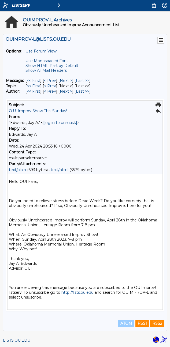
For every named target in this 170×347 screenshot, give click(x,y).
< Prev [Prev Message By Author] (50, 91)
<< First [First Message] (33, 80)
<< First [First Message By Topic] (33, 86)
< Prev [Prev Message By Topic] (50, 86)
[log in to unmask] (60, 122)
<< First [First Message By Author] (33, 91)
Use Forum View (41, 51)
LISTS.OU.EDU (16, 340)
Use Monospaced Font (46, 60)
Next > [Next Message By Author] (66, 91)
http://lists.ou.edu (77, 292)
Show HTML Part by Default (51, 65)
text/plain (17, 169)
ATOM (126, 323)
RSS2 (157, 323)
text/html (59, 169)
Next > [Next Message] (66, 80)
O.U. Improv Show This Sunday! (38, 110)
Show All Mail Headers (46, 70)
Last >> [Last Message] (82, 80)
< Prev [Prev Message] (50, 80)
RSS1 (142, 323)
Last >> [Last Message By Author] (82, 91)
